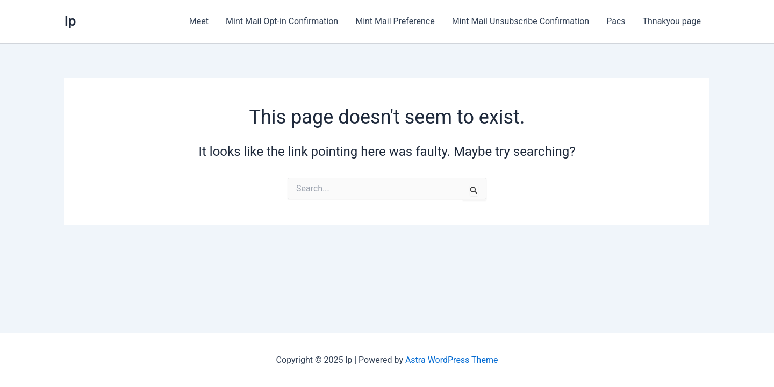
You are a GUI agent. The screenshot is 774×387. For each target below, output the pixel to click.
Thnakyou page (671, 21)
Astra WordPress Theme (451, 360)
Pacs (615, 21)
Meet (199, 21)
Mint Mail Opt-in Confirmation (282, 21)
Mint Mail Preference (394, 21)
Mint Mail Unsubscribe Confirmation (520, 21)
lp (70, 21)
